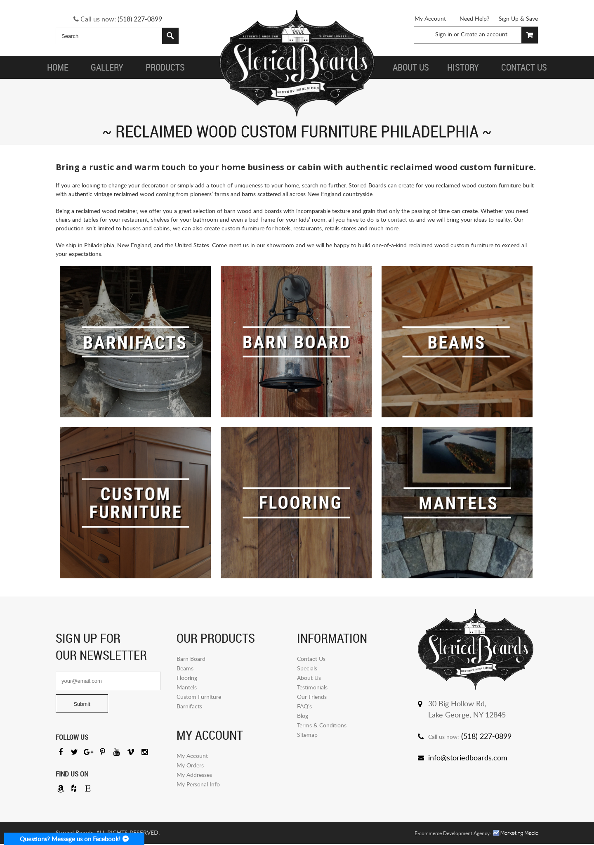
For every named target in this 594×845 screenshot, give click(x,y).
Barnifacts (189, 706)
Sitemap (307, 734)
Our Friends (312, 697)
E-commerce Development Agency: (453, 834)
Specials (307, 668)
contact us (401, 219)
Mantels (187, 687)
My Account (430, 18)
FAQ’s (304, 706)
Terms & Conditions (321, 725)
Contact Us (311, 659)
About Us (309, 678)
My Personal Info (198, 784)
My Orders (190, 765)
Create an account (484, 34)
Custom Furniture (199, 697)
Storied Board (297, 64)
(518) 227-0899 (140, 19)
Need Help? (474, 18)
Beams (185, 668)
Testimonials (312, 687)
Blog (302, 716)
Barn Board (191, 659)
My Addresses (194, 775)
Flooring (187, 678)
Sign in (443, 34)
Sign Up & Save (518, 18)
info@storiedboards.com (467, 757)
